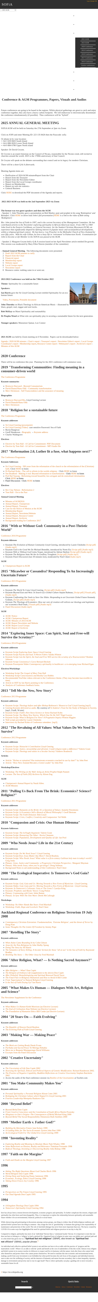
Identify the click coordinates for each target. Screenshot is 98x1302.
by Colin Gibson (26, 943)
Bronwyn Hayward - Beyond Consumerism (24, 386)
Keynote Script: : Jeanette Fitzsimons (41, 810)
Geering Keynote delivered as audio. (21, 708)
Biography (26, 432)
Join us (79, 24)
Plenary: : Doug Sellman (34, 865)
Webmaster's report (67, 344)
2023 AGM (85, 43)
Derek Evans (23, 1045)
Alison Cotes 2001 (31, 1093)
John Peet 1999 (33, 1130)
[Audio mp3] (11, 547)
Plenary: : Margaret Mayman (46, 863)
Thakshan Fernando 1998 (38, 1146)
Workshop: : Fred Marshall (28, 904)
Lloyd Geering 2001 (35, 1096)
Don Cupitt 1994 (22, 1205)
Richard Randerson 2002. (50, 1071)
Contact (80, 81)
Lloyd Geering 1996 (25, 1178)
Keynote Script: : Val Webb (35, 817)
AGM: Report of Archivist (16, 628)
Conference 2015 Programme (13, 581)
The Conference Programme (13, 377)
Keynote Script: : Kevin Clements (29, 835)
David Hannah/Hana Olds (16, 402)
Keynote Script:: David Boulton (31, 856)
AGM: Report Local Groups (17, 625)
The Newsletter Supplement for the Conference (21, 997)
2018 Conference (87, 54)
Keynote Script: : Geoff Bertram (40, 812)
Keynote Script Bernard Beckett (28, 662)
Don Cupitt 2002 (22, 1068)
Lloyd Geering (29, 980)
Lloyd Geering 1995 (26, 1192)
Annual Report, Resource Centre (19, 516)
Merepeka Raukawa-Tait (24, 1098)
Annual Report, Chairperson (17, 504)
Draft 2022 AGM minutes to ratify (20, 253)
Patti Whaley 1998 (35, 1144)
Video (5, 300)
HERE (9, 192)
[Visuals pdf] (89, 592)
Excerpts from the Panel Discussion (20, 1052)
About (79, 16)
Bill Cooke (36, 977)
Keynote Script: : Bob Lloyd (25, 815)
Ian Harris (23, 982)
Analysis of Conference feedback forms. (22, 685)
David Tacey (34, 975)
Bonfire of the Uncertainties (62, 1078)
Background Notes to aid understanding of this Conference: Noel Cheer (36, 868)
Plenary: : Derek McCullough (30, 895)
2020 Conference (87, 46)
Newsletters (81, 72)
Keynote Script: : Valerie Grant (28, 833)
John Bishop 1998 (35, 1149)
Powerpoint (14, 300)
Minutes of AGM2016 (14, 501)
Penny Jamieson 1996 (26, 1176)
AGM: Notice (11, 616)
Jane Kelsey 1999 (26, 1128)
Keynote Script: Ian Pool (35, 837)
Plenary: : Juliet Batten (24, 893)
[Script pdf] (91, 545)
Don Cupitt (20, 970)
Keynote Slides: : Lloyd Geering (46, 886)
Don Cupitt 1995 (20, 1194)
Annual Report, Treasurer (16, 506)
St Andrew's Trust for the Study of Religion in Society (73, 708)
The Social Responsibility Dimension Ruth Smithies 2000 (36, 1117)
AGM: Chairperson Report (16, 618)
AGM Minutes (11, 786)
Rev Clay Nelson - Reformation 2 (19, 490)
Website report (11, 263)
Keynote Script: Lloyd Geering (45, 705)
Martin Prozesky (39, 1112)
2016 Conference (87, 62)
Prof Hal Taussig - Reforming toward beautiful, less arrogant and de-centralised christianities (45, 476)
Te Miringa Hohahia (26, 1048)
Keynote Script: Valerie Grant (47, 749)
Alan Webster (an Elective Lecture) (30, 1009)
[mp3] (88, 705)
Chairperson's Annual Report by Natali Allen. (24, 783)
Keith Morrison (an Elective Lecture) (31, 1006)
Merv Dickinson (12, 405)
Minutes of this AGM (10, 346)
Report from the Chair (14, 256)
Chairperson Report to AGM (17, 566)
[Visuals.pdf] (34, 604)
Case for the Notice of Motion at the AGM (23, 508)
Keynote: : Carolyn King (35, 888)
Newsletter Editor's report (69, 341)
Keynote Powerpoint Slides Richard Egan (49, 664)
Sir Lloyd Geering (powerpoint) (19, 425)
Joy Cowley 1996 (22, 1181)
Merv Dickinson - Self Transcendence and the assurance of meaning (34, 391)
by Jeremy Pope (30, 927)
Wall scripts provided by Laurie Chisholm (23, 720)
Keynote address (41, 432)
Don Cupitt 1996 (19, 1173)
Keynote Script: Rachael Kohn (33, 713)
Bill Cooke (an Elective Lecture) (34, 1011)
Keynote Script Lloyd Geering (28, 652)
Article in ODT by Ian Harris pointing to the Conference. (29, 683)
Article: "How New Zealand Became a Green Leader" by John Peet (34, 763)
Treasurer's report (48, 341)
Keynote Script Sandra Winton (33, 654)
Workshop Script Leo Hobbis (29, 675)
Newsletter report (12, 268)
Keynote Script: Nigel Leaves (38, 715)
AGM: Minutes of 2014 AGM (18, 621)
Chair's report (34, 341)
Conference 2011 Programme (13, 801)
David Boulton (22, 1027)
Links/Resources (83, 89)
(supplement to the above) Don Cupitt (34, 973)
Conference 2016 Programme (13, 536)
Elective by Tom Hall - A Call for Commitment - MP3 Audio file (33, 446)
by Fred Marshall (29, 955)
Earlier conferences (88, 65)
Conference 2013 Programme (13, 696)
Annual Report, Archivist (16, 518)
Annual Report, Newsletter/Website (20, 513)
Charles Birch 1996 (30, 1171)
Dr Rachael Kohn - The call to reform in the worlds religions (31, 471)
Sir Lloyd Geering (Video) (16, 427)
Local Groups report (14, 265)
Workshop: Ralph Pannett (37, 772)
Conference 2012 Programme (13, 737)
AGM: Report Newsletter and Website (21, 623)
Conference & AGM (85, 33)
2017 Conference (87, 58)
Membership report (13, 260)
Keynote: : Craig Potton (27, 891)
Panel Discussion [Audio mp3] (18, 607)
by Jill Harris (18, 947)
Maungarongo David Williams (27, 1050)
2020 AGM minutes (17, 341)
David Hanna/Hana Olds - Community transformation (28, 388)
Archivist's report (84, 344)
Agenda (4, 341)
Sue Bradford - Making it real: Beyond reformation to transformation (35, 473)
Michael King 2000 (38, 1114)
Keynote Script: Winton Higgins (40, 717)
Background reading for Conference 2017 (23, 520)
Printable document (28, 300)
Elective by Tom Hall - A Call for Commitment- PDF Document (32, 444)
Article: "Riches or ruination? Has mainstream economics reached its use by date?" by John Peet (46, 760)
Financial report (12, 258)
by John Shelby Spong (27, 945)
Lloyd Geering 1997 (28, 1160)
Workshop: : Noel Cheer (26, 907)
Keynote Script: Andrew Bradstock (38, 751)
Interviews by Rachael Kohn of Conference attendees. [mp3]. (31, 722)
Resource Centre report (47, 344)
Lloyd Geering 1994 (24, 1208)
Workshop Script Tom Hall (25, 673)
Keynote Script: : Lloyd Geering (27, 853)
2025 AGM (85, 39)
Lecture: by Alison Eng (28, 774)
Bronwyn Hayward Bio (15, 400)
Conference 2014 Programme (13, 643)
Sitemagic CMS (93, 1)
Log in (88, 1)
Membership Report (14, 511)
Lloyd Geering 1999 (31, 1133)
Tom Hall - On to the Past (16, 492)
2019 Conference (87, 50)
